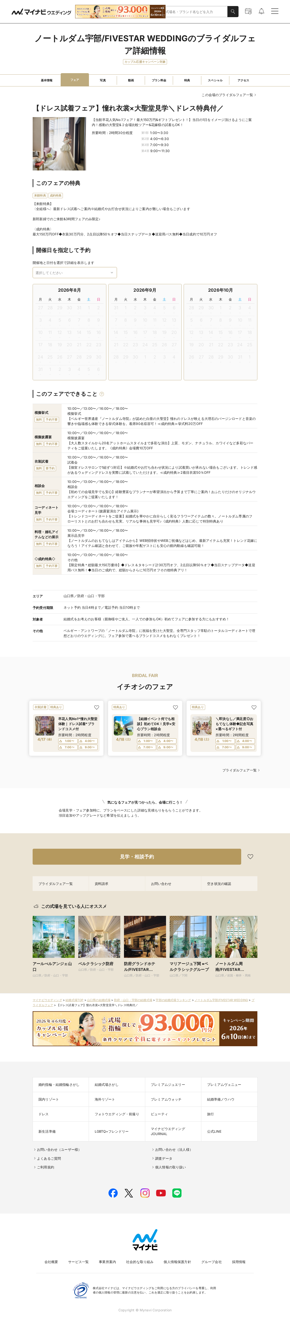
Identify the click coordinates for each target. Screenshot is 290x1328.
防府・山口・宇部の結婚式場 (133, 1000)
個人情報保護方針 (177, 1262)
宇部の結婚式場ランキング (173, 1000)
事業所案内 (107, 1262)
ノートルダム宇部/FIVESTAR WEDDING (221, 1000)
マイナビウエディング (47, 1000)
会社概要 (51, 1262)
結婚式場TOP (74, 1000)
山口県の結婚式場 (98, 1000)
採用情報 (239, 1262)
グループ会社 (211, 1262)
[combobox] (195, 11)
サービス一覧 (78, 1262)
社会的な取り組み (139, 1262)
